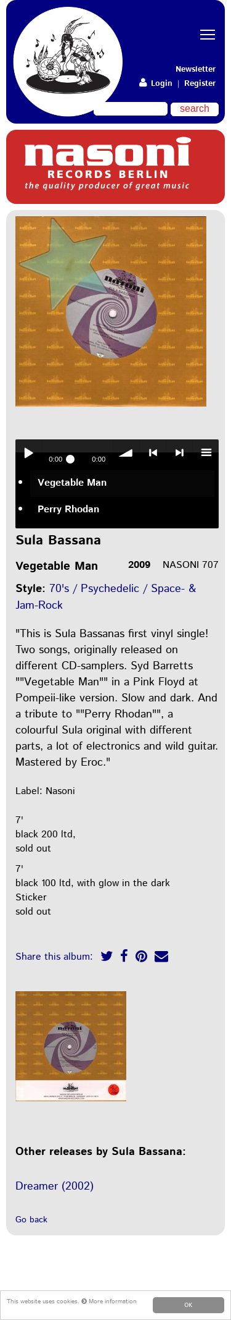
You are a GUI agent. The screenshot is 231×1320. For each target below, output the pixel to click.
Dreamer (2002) (54, 1186)
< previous (153, 452)
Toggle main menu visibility (209, 23)
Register (200, 84)
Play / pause (28, 452)
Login (155, 84)
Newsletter (196, 69)
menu (206, 452)
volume (126, 452)
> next (179, 452)
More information (109, 1301)
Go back (31, 1220)
